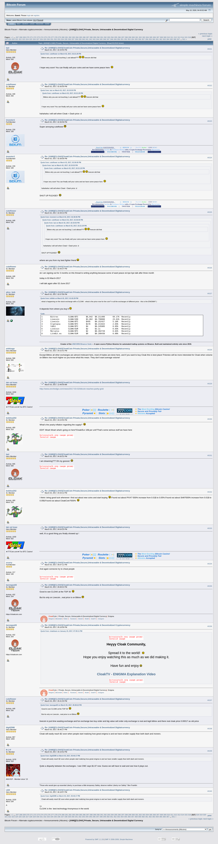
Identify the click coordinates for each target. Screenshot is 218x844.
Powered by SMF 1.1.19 (94, 839)
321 (16, 39)
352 (125, 39)
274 (42, 37)
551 (183, 39)
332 (55, 39)
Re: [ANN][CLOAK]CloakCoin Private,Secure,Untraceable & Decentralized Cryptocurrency (87, 625)
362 (160, 39)
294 (112, 37)
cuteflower (11, 84)
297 (122, 37)
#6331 (209, 455)
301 (136, 37)
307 (157, 37)
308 (161, 37)
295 (115, 37)
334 (62, 39)
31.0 (34, 20)
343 (94, 39)
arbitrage (10, 348)
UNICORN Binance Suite (82, 344)
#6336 (209, 626)
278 (56, 37)
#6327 (209, 293)
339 (80, 39)
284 (77, 37)
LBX (8, 790)
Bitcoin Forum (11, 29)
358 (146, 39)
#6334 (209, 564)
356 (139, 39)
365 (171, 39)
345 (101, 39)
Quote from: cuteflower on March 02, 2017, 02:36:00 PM (61, 162)
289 (94, 37)
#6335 (209, 586)
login (29, 15)
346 (104, 39)
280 (63, 37)
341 (87, 39)
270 (27, 37)
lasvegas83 (11, 585)
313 (178, 37)
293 (108, 37)
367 (178, 39)
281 (66, 37)
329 (44, 39)
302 (140, 37)
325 (30, 39)
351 (122, 39)
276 (48, 37)
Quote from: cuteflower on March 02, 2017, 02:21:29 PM (61, 54)
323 (23, 39)
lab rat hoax (11, 382)
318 (6, 39)
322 (20, 39)
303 (143, 37)
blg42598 (10, 727)
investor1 (10, 120)
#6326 (209, 268)
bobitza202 (11, 418)
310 (168, 37)
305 (150, 37)
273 (38, 37)
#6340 (209, 791)
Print (209, 39)
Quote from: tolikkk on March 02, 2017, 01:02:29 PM (59, 298)
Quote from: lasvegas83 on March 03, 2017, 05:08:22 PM (61, 705)
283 (73, 37)
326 (34, 39)
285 (80, 37)
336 (69, 39)
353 (129, 39)
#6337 (209, 700)
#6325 (209, 212)
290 (98, 37)
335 (65, 39)
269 (24, 37)
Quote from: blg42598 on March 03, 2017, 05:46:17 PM (60, 756)
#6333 (209, 528)
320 (13, 39)
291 (101, 37)
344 (97, 39)
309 (164, 37)
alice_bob (10, 292)
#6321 (209, 49)
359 (150, 39)
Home (12, 24)
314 (182, 37)
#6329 (209, 384)
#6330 (209, 419)
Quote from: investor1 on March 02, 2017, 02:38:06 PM (60, 217)
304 (147, 37)
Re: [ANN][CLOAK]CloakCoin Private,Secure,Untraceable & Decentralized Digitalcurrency (87, 48)
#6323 (209, 121)
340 (83, 39)
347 (108, 39)
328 (41, 39)
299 (129, 37)
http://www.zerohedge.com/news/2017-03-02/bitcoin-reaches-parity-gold (72, 389)
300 (133, 37)
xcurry (9, 562)
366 (174, 39)
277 (52, 37)
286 (84, 37)
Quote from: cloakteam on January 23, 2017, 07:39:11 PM (61, 631)
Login (32, 24)
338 (76, 39)
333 (58, 39)
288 (91, 37)
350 (118, 39)
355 (136, 39)
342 (90, 39)
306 (154, 37)
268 (20, 37)
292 (105, 37)
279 (59, 37)
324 (27, 39)
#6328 (209, 350)
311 (172, 37)
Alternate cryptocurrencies (30, 29)
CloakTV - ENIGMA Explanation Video (126, 674)
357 (143, 39)
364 (167, 39)
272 (34, 37)
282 (70, 37)
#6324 (209, 158)
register (36, 15)
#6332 (209, 492)
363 (164, 39)
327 (37, 39)
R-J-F (8, 750)
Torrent (40, 20)
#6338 (209, 729)
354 (132, 39)
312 (175, 37)
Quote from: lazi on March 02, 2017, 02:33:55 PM (58, 90)
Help (19, 24)
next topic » (207, 36)
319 (9, 39)
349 (115, 39)
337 (73, 39)
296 (119, 37)
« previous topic (205, 34)
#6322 (209, 85)
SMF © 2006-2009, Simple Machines (119, 839)
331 (51, 39)
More (47, 24)
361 (157, 39)
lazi (7, 48)
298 (126, 37)
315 (186, 37)
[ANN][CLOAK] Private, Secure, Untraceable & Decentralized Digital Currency (106, 29)
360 (153, 39)
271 (31, 37)
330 (48, 39)
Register (39, 24)
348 (111, 39)
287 (87, 37)
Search (25, 24)
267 (17, 37)
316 (189, 37)
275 (45, 37)
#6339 (209, 751)
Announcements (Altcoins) (56, 29)
